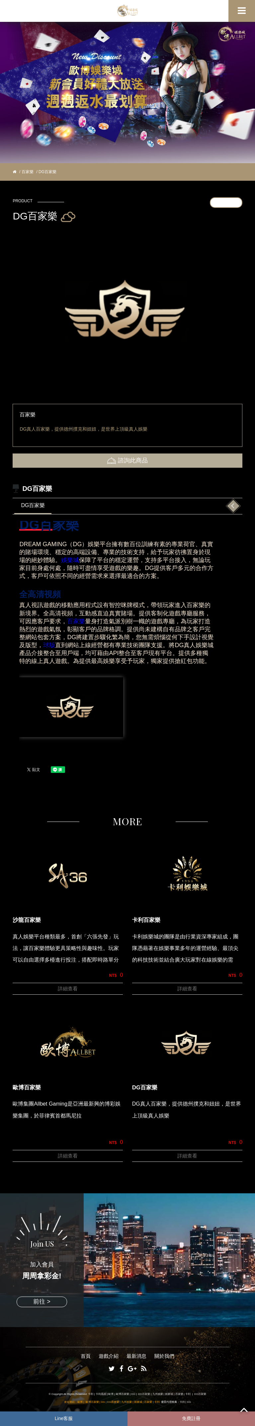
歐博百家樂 (27, 1087)
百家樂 (28, 171)
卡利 (90, 1394)
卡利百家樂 (146, 920)
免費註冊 (191, 1418)
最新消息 (136, 1356)
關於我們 (164, 1356)
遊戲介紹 (109, 1356)
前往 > (41, 1301)
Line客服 (64, 1418)
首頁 (86, 1356)
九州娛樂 (157, 1394)
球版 (49, 645)
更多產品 (225, 202)
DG (133, 1394)
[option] (127, 310)
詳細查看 (68, 988)
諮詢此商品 (127, 460)
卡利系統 (101, 1394)
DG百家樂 (33, 505)
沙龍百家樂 (27, 920)
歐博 (111, 1394)
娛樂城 (70, 560)
